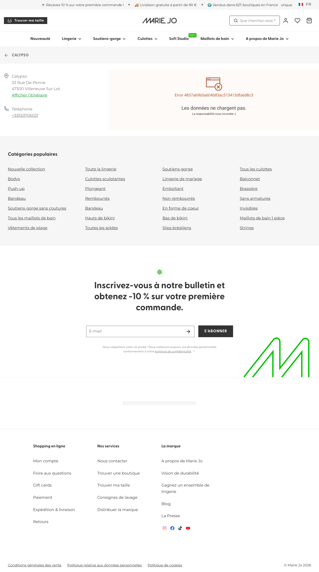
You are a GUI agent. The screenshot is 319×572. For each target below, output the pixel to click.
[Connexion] (286, 20)
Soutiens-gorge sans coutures (37, 208)
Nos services (108, 446)
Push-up (16, 189)
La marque (171, 446)
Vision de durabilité (180, 473)
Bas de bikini (175, 218)
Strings (247, 228)
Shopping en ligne (49, 446)
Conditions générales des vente (34, 565)
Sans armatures (255, 198)
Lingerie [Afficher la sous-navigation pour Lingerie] (71, 39)
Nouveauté (40, 39)
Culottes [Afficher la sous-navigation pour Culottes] (147, 39)
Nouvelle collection (26, 169)
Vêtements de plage (27, 228)
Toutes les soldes (101, 228)
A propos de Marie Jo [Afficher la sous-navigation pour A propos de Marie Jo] (267, 39)
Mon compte (45, 461)
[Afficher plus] (194, 351)
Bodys (14, 179)
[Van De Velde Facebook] (172, 529)
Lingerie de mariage (182, 179)
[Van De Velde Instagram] (164, 529)
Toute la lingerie (100, 169)
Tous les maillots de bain (32, 218)
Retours (40, 522)
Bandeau (17, 198)
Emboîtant (173, 189)
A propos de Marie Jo (182, 461)
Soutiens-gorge (178, 169)
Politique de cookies (165, 565)
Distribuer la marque (117, 510)
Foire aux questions (52, 473)
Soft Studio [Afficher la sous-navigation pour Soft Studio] (182, 37)
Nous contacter (112, 461)
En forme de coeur (181, 208)
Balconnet (250, 179)
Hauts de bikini (100, 218)
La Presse (171, 516)
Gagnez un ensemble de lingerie (186, 488)
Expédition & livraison (54, 510)
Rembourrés (97, 198)
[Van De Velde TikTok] (180, 529)
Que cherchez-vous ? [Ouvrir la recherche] (255, 20)
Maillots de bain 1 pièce (262, 218)
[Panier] (309, 20)
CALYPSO (16, 55)
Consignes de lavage (117, 497)
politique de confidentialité (173, 351)
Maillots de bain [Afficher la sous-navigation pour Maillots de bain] (217, 39)
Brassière (249, 189)
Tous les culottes (256, 169)
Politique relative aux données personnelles (104, 565)
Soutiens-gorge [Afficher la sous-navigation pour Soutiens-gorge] (109, 39)
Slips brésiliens (177, 228)
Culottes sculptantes (105, 179)
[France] (306, 4)
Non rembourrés (179, 198)
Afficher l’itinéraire (29, 95)
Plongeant (95, 189)
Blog (166, 504)
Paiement (42, 497)
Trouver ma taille (25, 20)
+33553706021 (25, 115)
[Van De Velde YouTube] (188, 529)
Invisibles (249, 208)
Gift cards (42, 485)
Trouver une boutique (118, 473)
